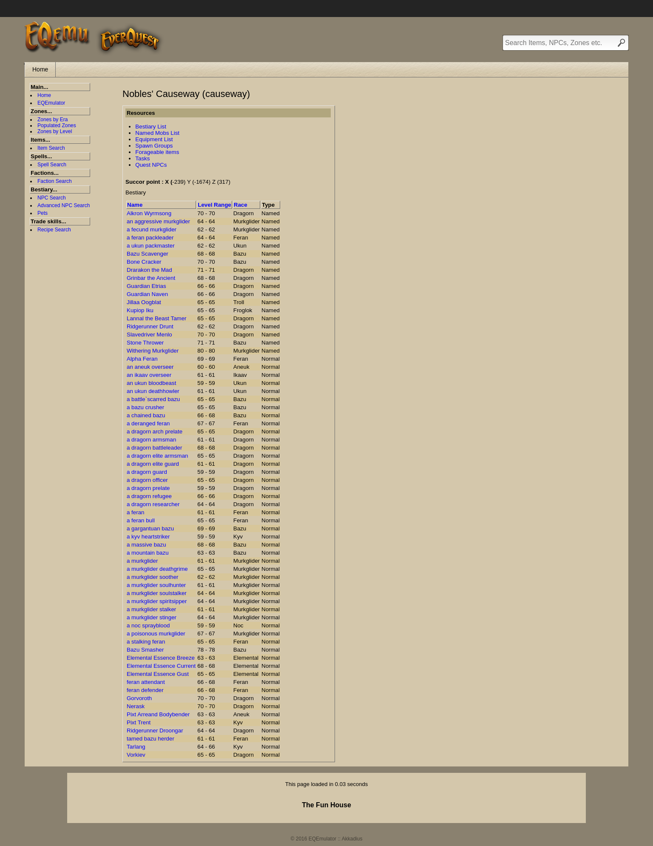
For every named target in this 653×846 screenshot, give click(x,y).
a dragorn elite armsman (157, 456)
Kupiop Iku (140, 310)
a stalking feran (146, 641)
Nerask (136, 706)
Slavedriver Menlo (149, 334)
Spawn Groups (154, 145)
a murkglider (142, 561)
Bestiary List (150, 126)
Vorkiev (136, 755)
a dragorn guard (147, 472)
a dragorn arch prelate (154, 431)
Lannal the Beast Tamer (157, 318)
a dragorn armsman (151, 439)
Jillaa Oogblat (144, 302)
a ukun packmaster (151, 245)
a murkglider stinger (151, 617)
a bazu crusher (145, 407)
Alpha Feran (142, 359)
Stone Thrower (145, 342)
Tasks (142, 158)
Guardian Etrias (146, 286)
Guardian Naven (147, 294)
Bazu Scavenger (147, 254)
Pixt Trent (138, 722)
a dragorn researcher (153, 504)
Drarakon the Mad (149, 270)
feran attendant (146, 682)
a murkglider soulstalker (157, 593)
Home (40, 69)
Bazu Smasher (145, 650)
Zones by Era (52, 119)
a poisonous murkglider (156, 633)
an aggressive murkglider (158, 221)
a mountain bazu (148, 553)
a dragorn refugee (149, 496)
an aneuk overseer (150, 367)
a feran (136, 512)
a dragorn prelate (148, 488)
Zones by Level (54, 131)
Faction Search (54, 181)
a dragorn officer (147, 480)
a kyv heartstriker (148, 536)
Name (134, 205)
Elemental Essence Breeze (161, 658)
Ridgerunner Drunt (150, 326)
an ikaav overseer (149, 375)
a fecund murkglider (151, 229)
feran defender (145, 690)
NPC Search (51, 198)
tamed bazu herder (150, 738)
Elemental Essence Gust (158, 674)
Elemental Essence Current (161, 666)
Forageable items (157, 152)
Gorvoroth (139, 698)
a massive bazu (146, 544)
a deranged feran (148, 423)
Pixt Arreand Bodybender (158, 714)
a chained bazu (146, 415)
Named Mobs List (157, 133)
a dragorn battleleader (154, 447)
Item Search (51, 148)
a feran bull (141, 520)
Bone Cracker (144, 262)
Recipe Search (54, 230)
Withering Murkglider (153, 351)
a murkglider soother (153, 577)
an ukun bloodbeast (151, 383)
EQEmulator (51, 103)
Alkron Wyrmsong (149, 213)
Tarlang (136, 746)
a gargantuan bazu (150, 528)
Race (240, 205)
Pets (42, 213)
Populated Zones (56, 125)
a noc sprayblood (148, 625)
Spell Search (51, 165)
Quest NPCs (151, 165)
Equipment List (154, 139)
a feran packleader (150, 237)
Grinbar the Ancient (151, 278)
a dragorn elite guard (153, 464)
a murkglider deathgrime (157, 569)
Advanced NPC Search (63, 205)
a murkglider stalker (151, 609)
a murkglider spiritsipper (157, 601)
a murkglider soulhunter (156, 585)
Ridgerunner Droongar (155, 730)
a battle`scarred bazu (153, 399)
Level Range (214, 205)
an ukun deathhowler (153, 391)
